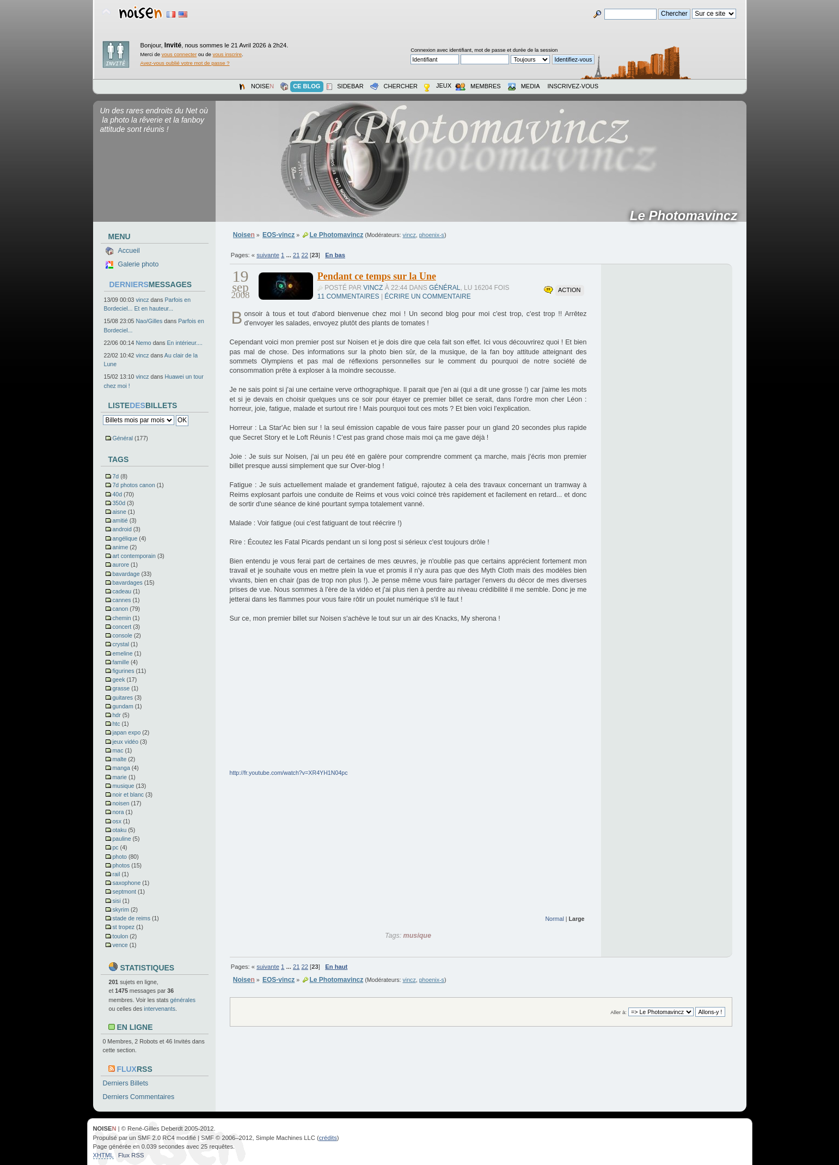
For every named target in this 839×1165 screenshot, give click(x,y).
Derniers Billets (126, 1083)
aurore (120, 564)
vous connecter (179, 54)
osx (116, 821)
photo (119, 856)
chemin (121, 618)
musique (123, 785)
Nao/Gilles (149, 321)
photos (121, 865)
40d (117, 494)
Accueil (129, 250)
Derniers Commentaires (139, 1097)
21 (296, 255)
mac (117, 750)
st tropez (123, 927)
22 (305, 255)
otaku (119, 830)
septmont (124, 891)
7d (115, 476)
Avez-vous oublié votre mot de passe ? (185, 63)
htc (116, 723)
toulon (120, 936)
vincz (142, 299)
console (122, 635)
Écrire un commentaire (427, 296)
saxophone (126, 882)
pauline (121, 838)
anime (120, 547)
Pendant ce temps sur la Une (376, 276)
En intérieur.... (185, 342)
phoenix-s (431, 235)
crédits (328, 1137)
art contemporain (134, 556)
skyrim (120, 909)
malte (119, 759)
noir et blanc (128, 794)
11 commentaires (348, 296)
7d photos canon (133, 485)
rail (116, 874)
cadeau (121, 591)
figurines (123, 671)
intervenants (159, 1008)
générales (183, 1000)
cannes (121, 600)
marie (119, 777)
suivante (267, 255)
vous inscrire (227, 54)
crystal (120, 644)
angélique (124, 538)
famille (120, 662)
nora (118, 812)
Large (576, 918)
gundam (122, 706)
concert (121, 626)
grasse (121, 688)
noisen (120, 803)
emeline (122, 653)
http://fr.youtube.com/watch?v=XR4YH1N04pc (289, 772)
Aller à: (618, 1012)
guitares (122, 697)
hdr (116, 715)
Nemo (143, 342)
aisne (119, 511)
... (289, 255)
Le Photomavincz (687, 215)
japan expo (126, 732)
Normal (554, 918)
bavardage (125, 574)
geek (118, 679)
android (121, 529)
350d (118, 503)
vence (119, 945)
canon (120, 608)
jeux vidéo (125, 741)
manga (121, 767)
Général (122, 438)
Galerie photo (138, 264)
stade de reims (131, 918)
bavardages (127, 582)
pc (115, 847)
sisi (116, 900)
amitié (119, 520)
